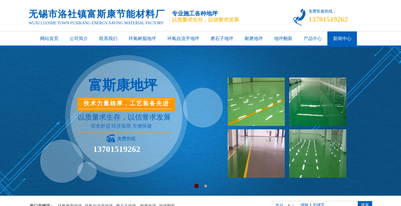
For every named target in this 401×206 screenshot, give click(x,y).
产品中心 (313, 38)
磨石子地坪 (222, 38)
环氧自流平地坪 (183, 38)
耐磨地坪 (254, 38)
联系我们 (108, 38)
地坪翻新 (283, 38)
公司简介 (79, 38)
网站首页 (49, 38)
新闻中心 (342, 38)
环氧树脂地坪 (142, 38)
